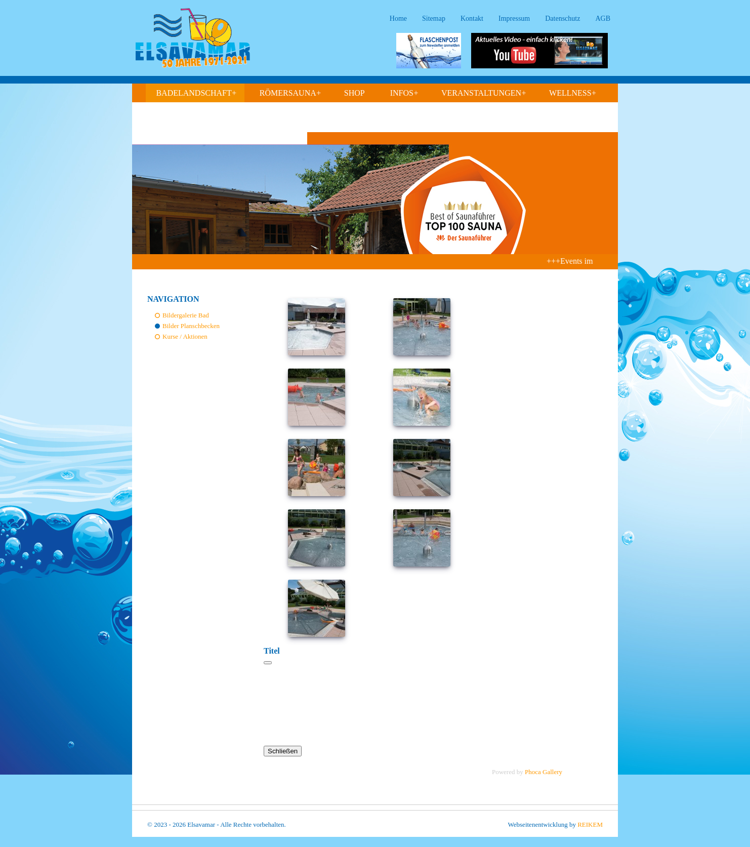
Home (398, 18)
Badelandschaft (196, 93)
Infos (404, 93)
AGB (602, 18)
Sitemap (433, 18)
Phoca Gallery (543, 772)
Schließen (283, 751)
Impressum (514, 18)
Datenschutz (562, 18)
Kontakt (472, 18)
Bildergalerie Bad (185, 315)
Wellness (573, 93)
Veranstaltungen (483, 93)
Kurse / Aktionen (184, 336)
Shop (354, 93)
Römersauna (290, 93)
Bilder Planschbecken (191, 326)
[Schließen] (268, 662)
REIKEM (590, 824)
